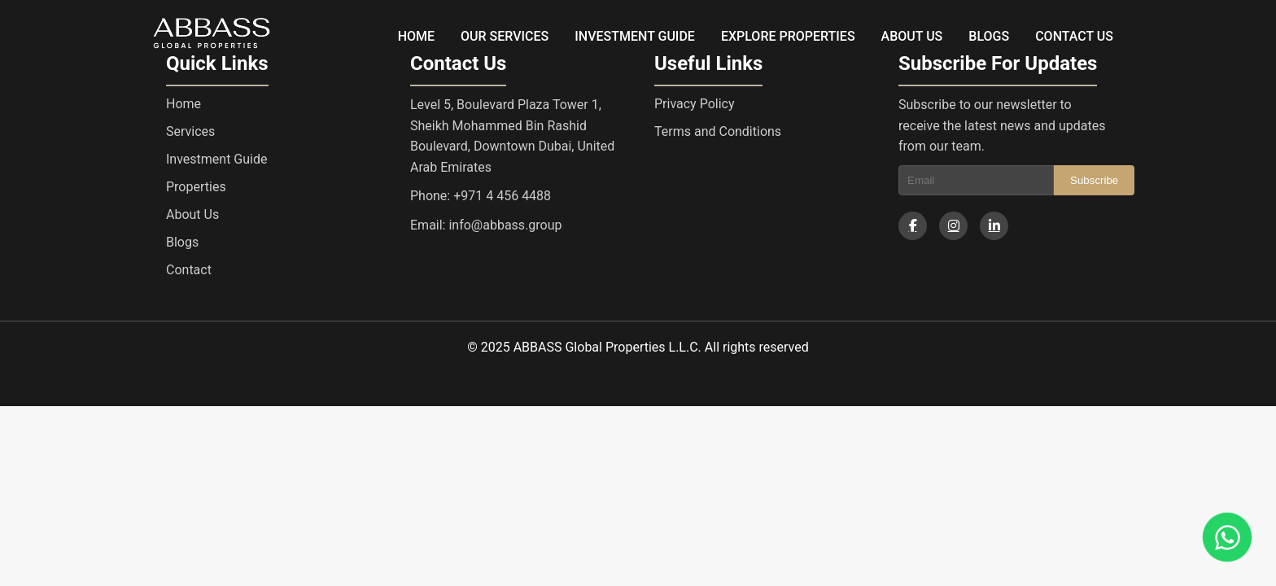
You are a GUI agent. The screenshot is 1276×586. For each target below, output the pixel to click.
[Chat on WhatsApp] (1227, 537)
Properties (196, 187)
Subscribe (1094, 180)
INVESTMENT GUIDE (635, 36)
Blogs (182, 242)
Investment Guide (216, 159)
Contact (189, 270)
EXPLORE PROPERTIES (788, 36)
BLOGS (988, 36)
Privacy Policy (694, 104)
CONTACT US (1074, 36)
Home (183, 104)
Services (190, 131)
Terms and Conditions (717, 131)
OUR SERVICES (504, 36)
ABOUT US (912, 36)
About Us (192, 214)
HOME (416, 36)
